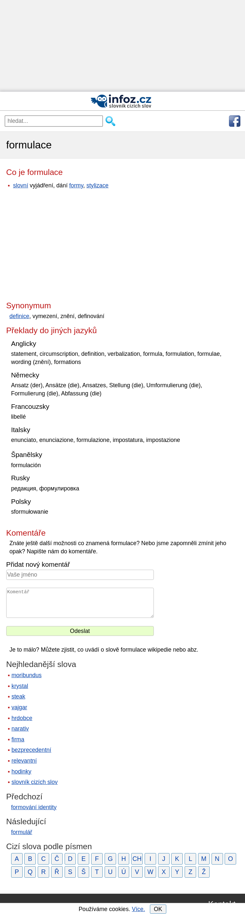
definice (20, 316)
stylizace (97, 185)
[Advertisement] (122, 46)
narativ (20, 728)
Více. (138, 909)
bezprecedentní (31, 750)
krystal (19, 686)
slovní (20, 185)
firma (17, 739)
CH (137, 858)
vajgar (19, 707)
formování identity (34, 807)
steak (18, 696)
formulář (21, 832)
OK (158, 909)
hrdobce (21, 718)
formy (76, 185)
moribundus (26, 675)
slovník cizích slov (34, 782)
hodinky (21, 771)
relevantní (24, 760)
